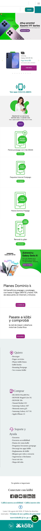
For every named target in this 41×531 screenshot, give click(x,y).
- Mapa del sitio (17, 462)
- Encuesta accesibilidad (20, 440)
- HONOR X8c (17, 400)
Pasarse (20, 336)
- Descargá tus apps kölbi (21, 448)
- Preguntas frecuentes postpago (23, 446)
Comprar (20, 305)
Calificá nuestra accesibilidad (12, 503)
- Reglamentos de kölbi (20, 451)
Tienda (29, 9)
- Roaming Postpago (19, 367)
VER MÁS (29, 67)
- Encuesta (15, 437)
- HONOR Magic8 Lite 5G (21, 398)
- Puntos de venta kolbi (20, 443)
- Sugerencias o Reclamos (21, 457)
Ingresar (20, 124)
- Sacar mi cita (17, 459)
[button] (3, 25)
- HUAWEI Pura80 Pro (20, 395)
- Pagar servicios (17, 359)
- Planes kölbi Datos (19, 362)
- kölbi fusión (16, 365)
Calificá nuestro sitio (32, 503)
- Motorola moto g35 (19, 408)
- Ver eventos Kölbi (18, 370)
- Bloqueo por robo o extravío (22, 454)
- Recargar (15, 356)
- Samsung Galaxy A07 (20, 406)
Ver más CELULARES (20, 92)
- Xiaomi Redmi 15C (19, 403)
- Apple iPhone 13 (18, 414)
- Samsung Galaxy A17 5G (21, 411)
